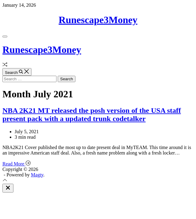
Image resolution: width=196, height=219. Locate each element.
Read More (16, 163)
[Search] (16, 72)
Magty (37, 174)
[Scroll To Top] (4, 180)
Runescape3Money (98, 19)
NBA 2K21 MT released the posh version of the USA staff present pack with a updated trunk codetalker (91, 114)
